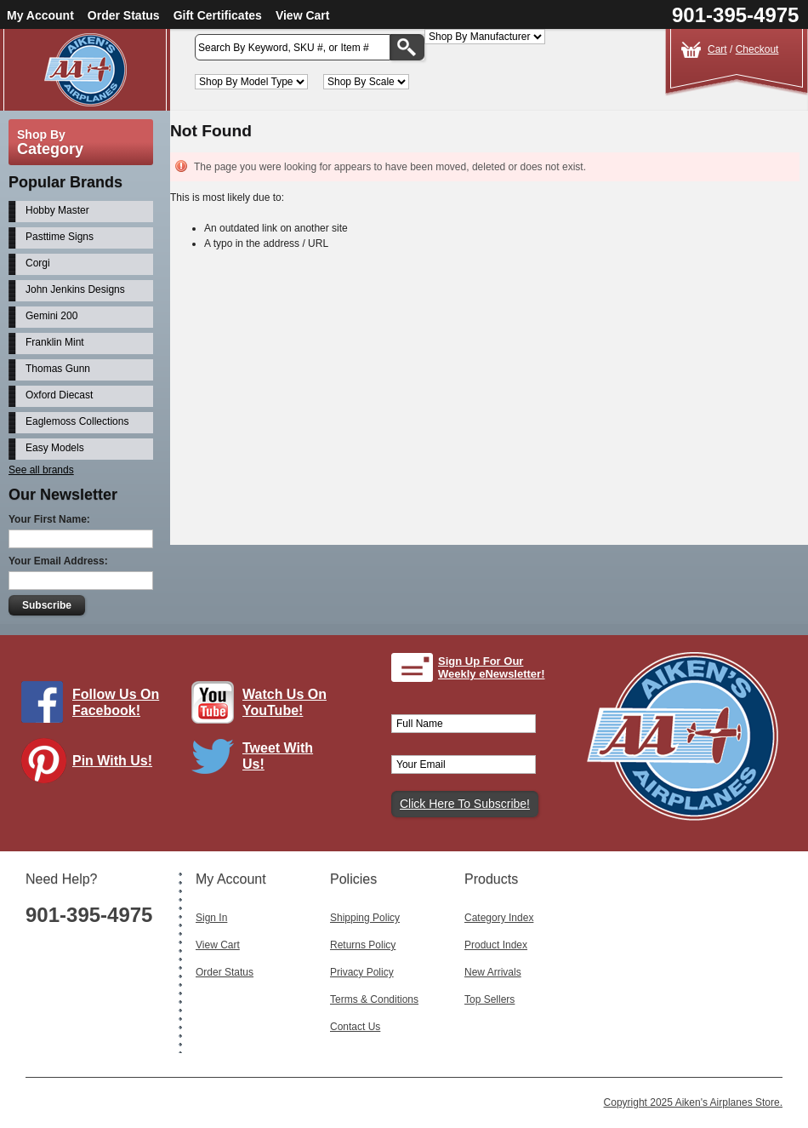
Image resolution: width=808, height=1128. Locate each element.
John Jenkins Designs (75, 289)
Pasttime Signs (60, 237)
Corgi (38, 263)
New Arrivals (492, 972)
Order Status (124, 15)
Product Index (495, 945)
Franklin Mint (55, 342)
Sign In (211, 918)
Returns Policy (362, 945)
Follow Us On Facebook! (115, 702)
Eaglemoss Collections (77, 421)
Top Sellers (489, 999)
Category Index (498, 918)
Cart (717, 49)
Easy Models (55, 448)
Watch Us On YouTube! (284, 702)
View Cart (303, 15)
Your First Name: (49, 519)
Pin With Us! (112, 760)
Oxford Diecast (59, 395)
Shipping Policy (365, 918)
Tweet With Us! (277, 756)
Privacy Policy (362, 972)
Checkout (757, 49)
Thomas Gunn (58, 369)
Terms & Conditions (374, 999)
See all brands (41, 470)
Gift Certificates (218, 15)
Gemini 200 (51, 316)
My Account (40, 15)
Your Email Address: (58, 561)
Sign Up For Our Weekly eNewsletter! (491, 668)
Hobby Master (57, 210)
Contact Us (355, 1027)
